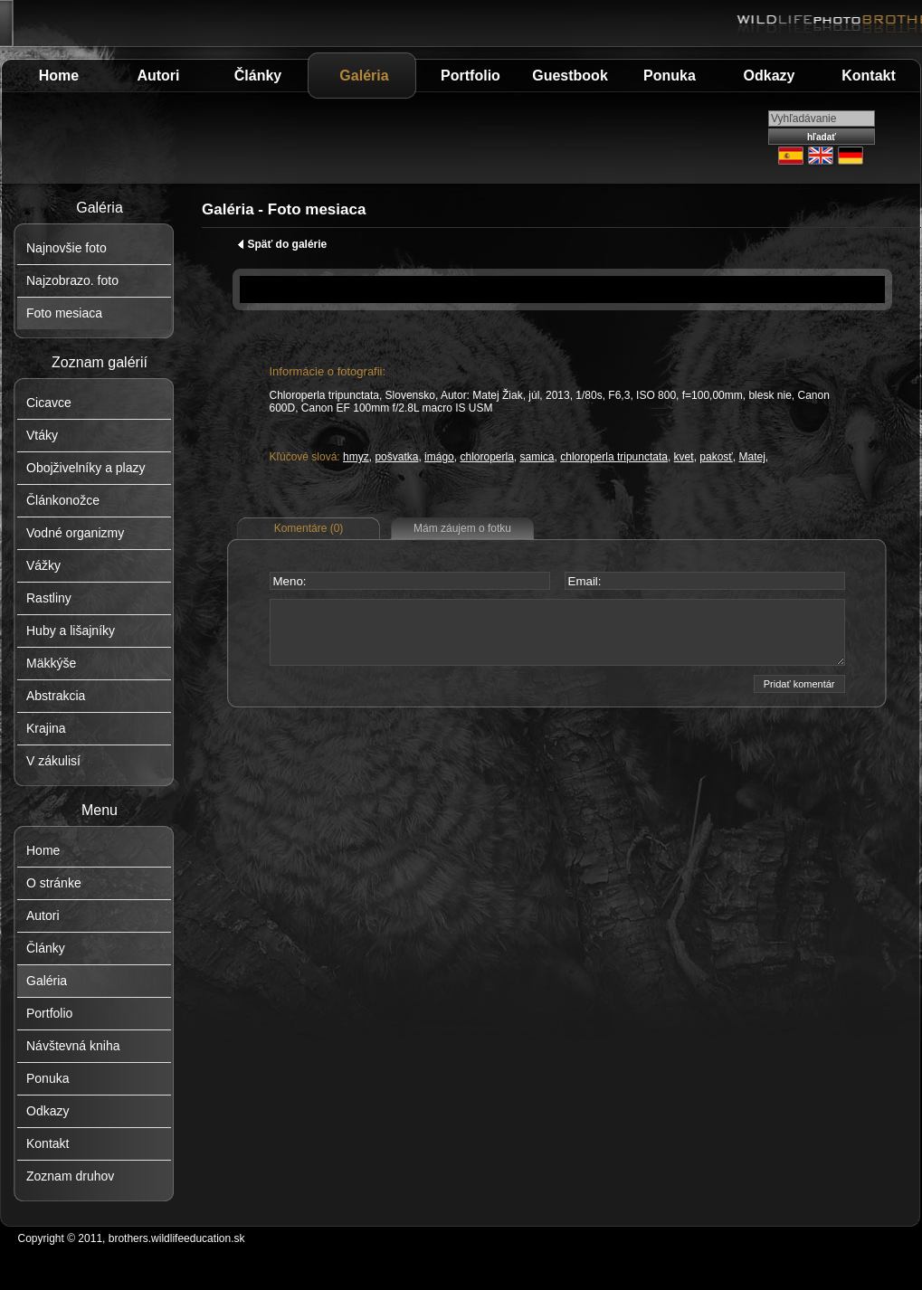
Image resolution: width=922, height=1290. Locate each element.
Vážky (43, 565)
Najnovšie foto (66, 248)
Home (59, 75)
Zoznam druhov (70, 1176)
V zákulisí (53, 761)
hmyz (356, 457)
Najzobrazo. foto (72, 280)
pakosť (716, 457)
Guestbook (570, 75)
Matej (752, 457)
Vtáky (42, 435)
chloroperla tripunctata (614, 457)
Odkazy (769, 75)
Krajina (46, 728)
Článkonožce (63, 500)
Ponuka (669, 75)
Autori (158, 75)
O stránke (53, 883)
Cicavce (48, 402)
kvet (684, 457)
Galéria (363, 75)
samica (537, 457)
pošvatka (396, 457)
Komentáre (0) (309, 528)
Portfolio (470, 75)
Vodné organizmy (75, 533)
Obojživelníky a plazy (86, 467)
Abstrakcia (55, 695)
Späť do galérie (282, 244)
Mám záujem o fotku (462, 528)
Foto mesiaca (64, 313)
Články (257, 75)
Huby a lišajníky (70, 630)
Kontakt (868, 75)
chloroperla (486, 457)
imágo (439, 457)
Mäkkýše (51, 663)
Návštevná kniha (73, 1046)
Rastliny (48, 598)
